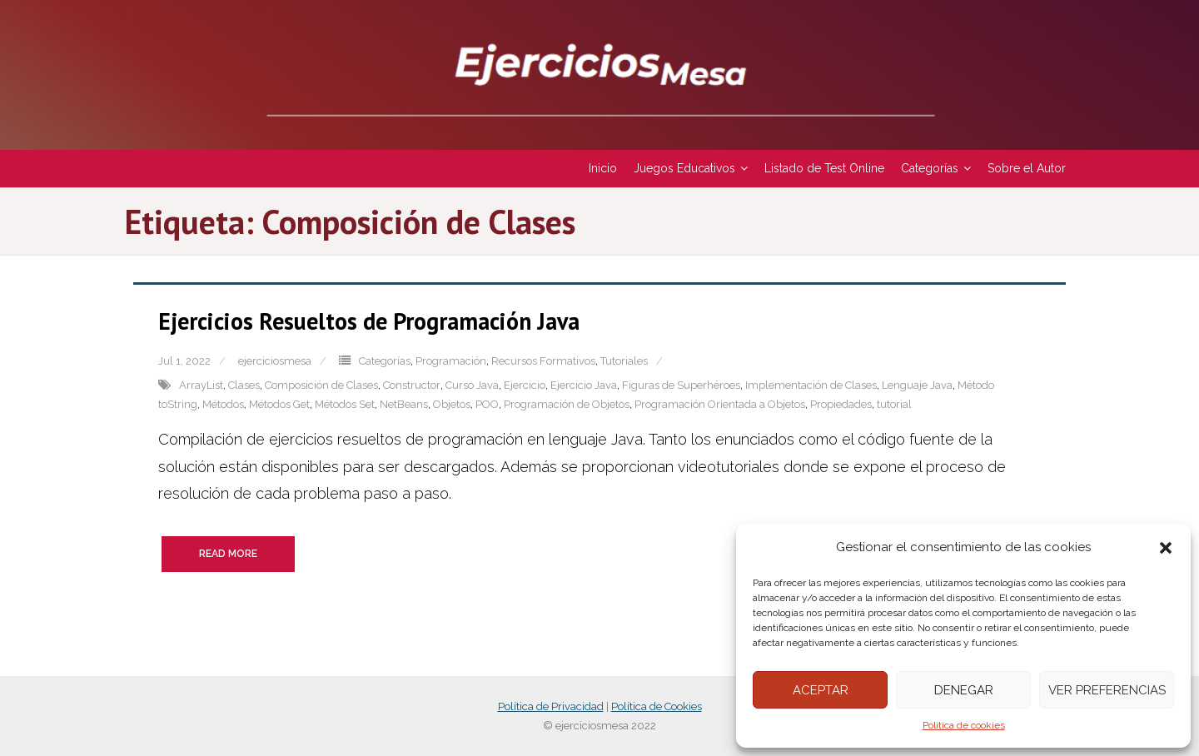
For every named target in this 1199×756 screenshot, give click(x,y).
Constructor (411, 385)
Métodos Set (345, 404)
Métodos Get (279, 404)
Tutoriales (624, 361)
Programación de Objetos (566, 404)
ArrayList (201, 385)
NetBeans (404, 404)
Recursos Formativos (543, 361)
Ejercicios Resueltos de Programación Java (369, 321)
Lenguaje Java (917, 385)
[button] (1165, 548)
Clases (244, 385)
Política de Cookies (656, 706)
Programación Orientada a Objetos (719, 404)
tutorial (894, 404)
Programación (450, 361)
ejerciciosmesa (274, 361)
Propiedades (841, 404)
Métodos (223, 404)
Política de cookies (964, 725)
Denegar (963, 690)
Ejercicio (524, 385)
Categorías (384, 361)
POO (487, 404)
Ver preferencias (1107, 690)
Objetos (451, 404)
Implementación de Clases (811, 385)
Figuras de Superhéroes (681, 385)
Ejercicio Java (583, 385)
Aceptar (820, 690)
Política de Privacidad (551, 706)
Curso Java (472, 385)
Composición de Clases (321, 385)
